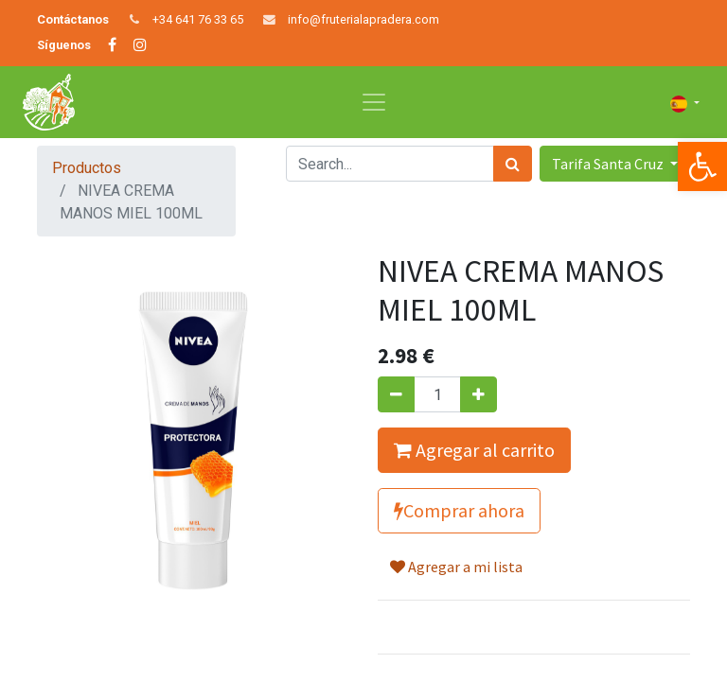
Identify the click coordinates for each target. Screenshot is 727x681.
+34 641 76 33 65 (197, 19)
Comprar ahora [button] (459, 510)
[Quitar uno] (396, 394)
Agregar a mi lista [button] (456, 566)
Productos (86, 168)
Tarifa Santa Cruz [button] (609, 163)
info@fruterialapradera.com (363, 19)
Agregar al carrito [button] (474, 450)
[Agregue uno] (478, 394)
